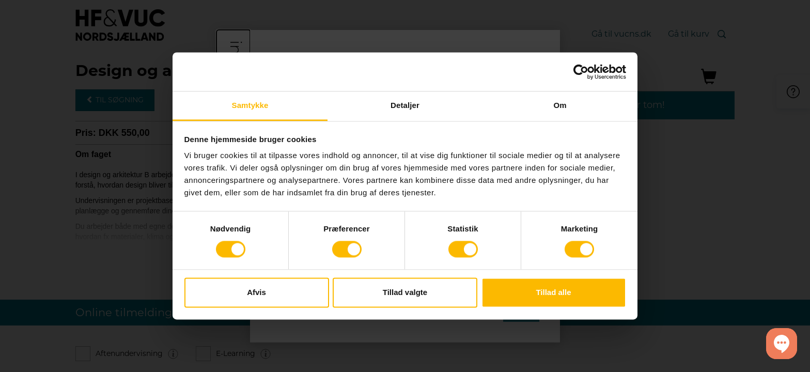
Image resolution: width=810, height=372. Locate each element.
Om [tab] (559, 105)
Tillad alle (553, 292)
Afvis (256, 292)
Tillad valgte (405, 292)
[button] (781, 343)
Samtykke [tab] (250, 105)
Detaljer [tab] (405, 105)
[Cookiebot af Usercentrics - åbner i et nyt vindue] (581, 72)
